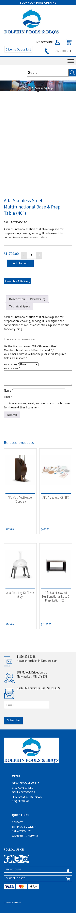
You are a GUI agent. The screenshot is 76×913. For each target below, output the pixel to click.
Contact (17, 822)
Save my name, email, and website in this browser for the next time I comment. (37, 405)
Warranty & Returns (25, 835)
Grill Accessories (23, 792)
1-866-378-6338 (58, 51)
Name (8, 390)
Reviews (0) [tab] (37, 299)
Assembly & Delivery (17, 281)
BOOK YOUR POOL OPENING (38, 2)
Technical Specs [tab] (19, 306)
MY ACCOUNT (48, 42)
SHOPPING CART (15, 878)
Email (8, 397)
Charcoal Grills (22, 787)
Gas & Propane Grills (25, 783)
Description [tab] (17, 299)
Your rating (11, 364)
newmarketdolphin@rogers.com (37, 661)
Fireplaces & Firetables (27, 796)
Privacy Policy (21, 831)
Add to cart (20, 263)
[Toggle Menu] (70, 61)
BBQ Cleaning (20, 801)
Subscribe (13, 720)
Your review (12, 368)
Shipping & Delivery (24, 826)
